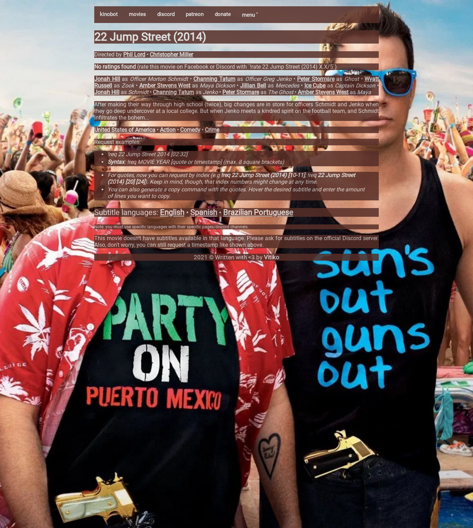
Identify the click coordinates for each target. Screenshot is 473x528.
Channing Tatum (214, 79)
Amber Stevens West (165, 85)
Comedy (190, 130)
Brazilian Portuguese (258, 212)
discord (166, 14)
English (172, 212)
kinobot (109, 14)
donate (223, 14)
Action (168, 130)
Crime (212, 130)
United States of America (124, 130)
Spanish (203, 212)
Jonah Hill (107, 79)
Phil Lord (134, 54)
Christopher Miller (171, 54)
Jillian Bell (253, 85)
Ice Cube (315, 85)
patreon (195, 14)
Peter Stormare (315, 79)
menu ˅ (250, 15)
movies (137, 14)
